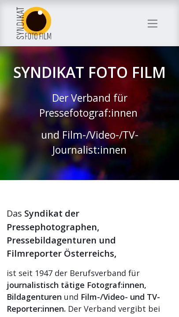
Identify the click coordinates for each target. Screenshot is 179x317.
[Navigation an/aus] (153, 22)
